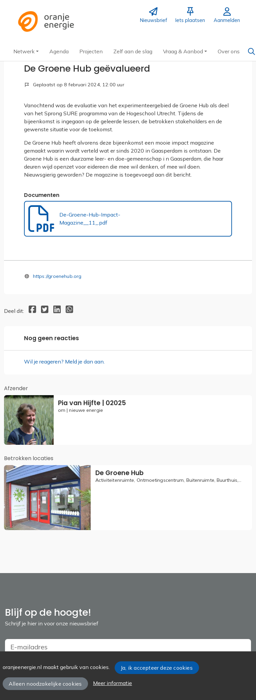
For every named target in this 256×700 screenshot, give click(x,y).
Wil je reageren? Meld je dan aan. (64, 361)
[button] (26, 51)
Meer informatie (112, 683)
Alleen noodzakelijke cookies (45, 683)
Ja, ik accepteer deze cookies (157, 667)
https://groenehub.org (57, 276)
